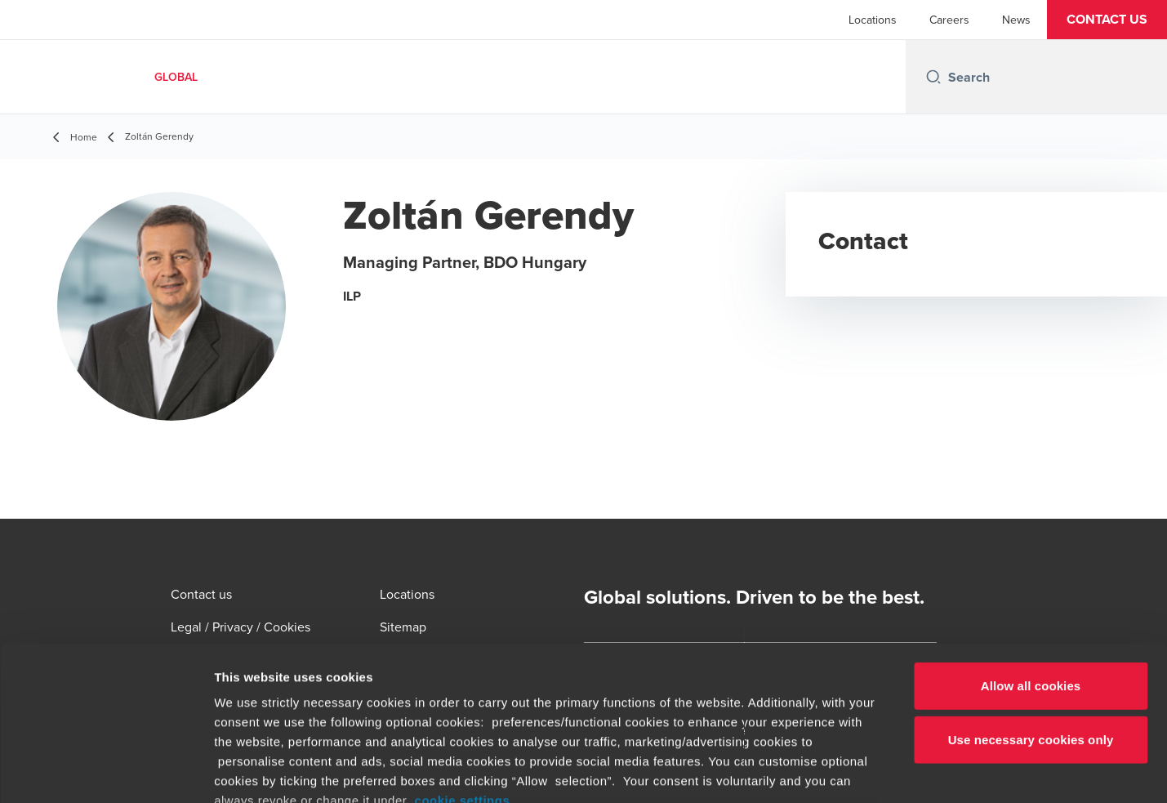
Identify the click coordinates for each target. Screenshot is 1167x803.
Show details (857, 771)
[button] (1107, 19)
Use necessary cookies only (1031, 606)
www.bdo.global (543, 707)
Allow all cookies (1031, 553)
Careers (949, 19)
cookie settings (462, 668)
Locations (873, 19)
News (1016, 19)
